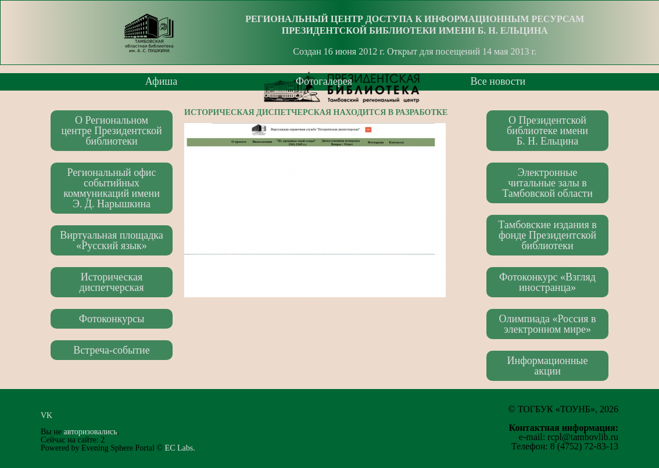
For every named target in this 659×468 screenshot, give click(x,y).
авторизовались (90, 431)
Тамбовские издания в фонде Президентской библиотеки (547, 235)
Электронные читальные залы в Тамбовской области (547, 183)
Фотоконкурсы (112, 319)
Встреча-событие (111, 350)
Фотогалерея (324, 81)
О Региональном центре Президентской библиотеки (111, 130)
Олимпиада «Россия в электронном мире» (547, 324)
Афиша (161, 81)
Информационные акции (547, 366)
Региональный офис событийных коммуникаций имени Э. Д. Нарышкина (111, 188)
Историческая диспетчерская (111, 282)
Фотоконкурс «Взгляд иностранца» (547, 282)
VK (50, 415)
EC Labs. (180, 448)
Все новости (498, 81)
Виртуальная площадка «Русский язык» (111, 240)
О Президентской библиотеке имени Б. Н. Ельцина (547, 130)
